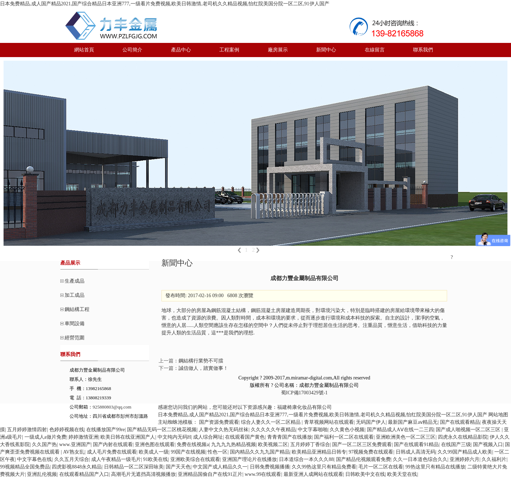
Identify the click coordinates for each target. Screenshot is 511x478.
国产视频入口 (488, 444)
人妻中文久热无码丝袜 (223, 429)
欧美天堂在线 (402, 474)
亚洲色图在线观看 (155, 444)
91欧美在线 (155, 459)
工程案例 (229, 49)
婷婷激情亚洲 (83, 437)
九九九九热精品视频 (233, 444)
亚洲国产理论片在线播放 (249, 459)
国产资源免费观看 (219, 422)
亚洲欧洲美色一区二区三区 (405, 437)
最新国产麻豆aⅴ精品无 (413, 422)
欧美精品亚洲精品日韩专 (319, 452)
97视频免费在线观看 (370, 452)
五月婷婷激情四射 (27, 429)
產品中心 (181, 49)
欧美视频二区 (273, 444)
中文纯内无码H (174, 437)
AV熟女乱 (73, 452)
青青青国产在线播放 (289, 437)
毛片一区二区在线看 (380, 466)
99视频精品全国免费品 (25, 466)
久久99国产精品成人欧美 (465, 452)
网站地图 (498, 414)
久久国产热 (44, 444)
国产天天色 (178, 466)
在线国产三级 (456, 444)
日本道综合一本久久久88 (306, 459)
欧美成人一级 (154, 452)
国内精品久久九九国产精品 (260, 452)
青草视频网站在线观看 (329, 422)
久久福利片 (494, 459)
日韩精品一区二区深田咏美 (134, 466)
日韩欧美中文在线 (365, 474)
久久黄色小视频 (347, 429)
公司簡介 (132, 49)
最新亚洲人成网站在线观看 (313, 474)
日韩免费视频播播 (270, 466)
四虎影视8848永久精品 (76, 466)
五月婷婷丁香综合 (310, 444)
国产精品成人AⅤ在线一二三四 (400, 429)
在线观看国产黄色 (245, 437)
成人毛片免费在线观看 (112, 452)
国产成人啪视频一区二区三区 (469, 429)
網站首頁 (84, 49)
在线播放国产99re (105, 429)
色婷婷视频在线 (66, 429)
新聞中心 (326, 49)
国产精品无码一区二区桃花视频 (162, 429)
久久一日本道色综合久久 (420, 459)
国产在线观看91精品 (416, 444)
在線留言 (375, 49)
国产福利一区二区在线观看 (344, 437)
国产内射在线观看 (113, 444)
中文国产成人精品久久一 (220, 466)
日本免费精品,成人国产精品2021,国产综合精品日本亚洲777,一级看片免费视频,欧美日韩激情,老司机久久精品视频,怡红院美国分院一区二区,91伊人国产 (164, 3)
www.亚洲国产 (75, 444)
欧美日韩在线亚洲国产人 (127, 437)
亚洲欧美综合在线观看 (195, 459)
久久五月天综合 (71, 459)
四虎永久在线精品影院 (463, 437)
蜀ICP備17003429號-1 (304, 392)
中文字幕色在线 (34, 459)
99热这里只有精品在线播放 (435, 466)
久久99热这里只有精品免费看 (324, 466)
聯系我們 (423, 49)
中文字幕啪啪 (313, 429)
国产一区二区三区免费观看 (362, 444)
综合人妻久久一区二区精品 (271, 422)
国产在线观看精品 (460, 422)
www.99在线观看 (263, 474)
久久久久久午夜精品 (273, 429)
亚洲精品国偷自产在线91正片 (210, 474)
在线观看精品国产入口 (84, 474)
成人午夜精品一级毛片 (116, 459)
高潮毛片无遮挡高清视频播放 (143, 474)
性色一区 (217, 452)
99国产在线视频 (188, 452)
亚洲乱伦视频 (42, 474)
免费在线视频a (193, 444)
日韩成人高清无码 (415, 452)
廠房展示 (278, 49)
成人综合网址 (208, 437)
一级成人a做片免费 (45, 437)
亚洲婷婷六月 (464, 459)
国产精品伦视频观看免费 (363, 459)
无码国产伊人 (371, 422)
